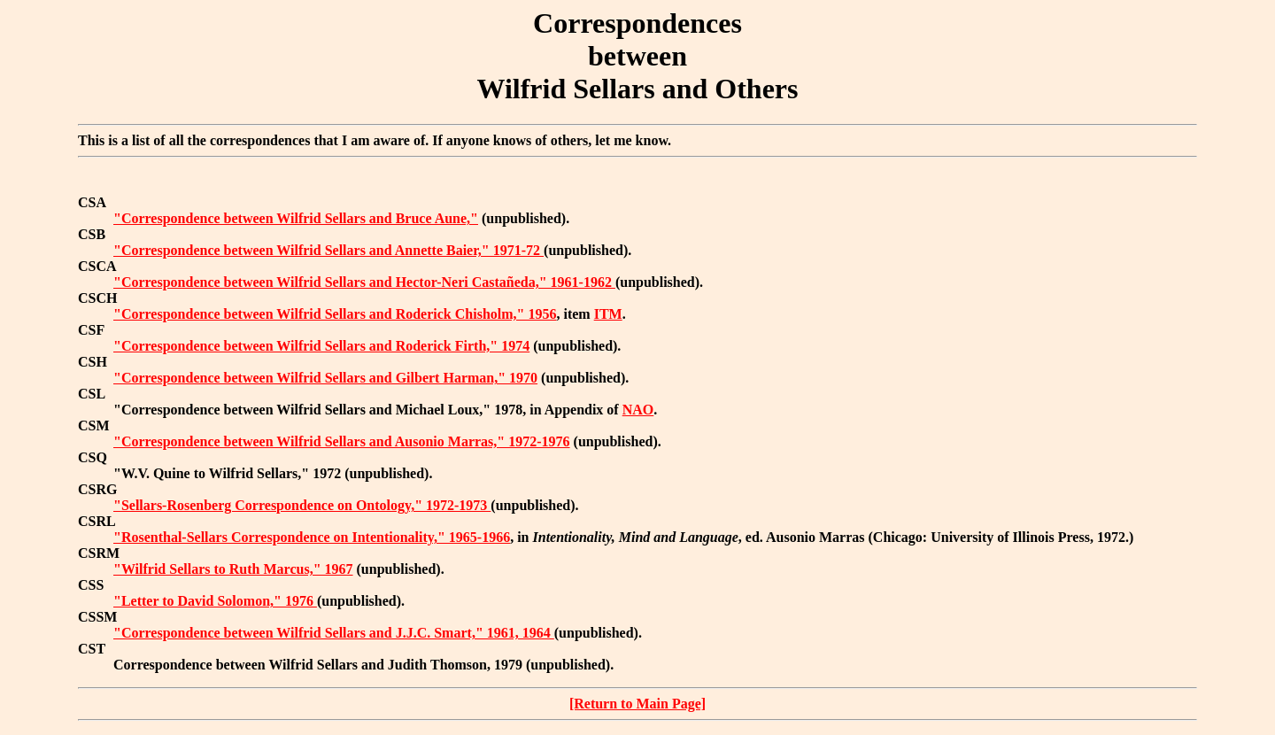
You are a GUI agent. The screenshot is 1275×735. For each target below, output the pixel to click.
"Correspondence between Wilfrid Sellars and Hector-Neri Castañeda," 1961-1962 (364, 282)
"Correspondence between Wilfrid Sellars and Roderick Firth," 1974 (321, 345)
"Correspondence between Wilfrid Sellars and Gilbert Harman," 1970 (325, 377)
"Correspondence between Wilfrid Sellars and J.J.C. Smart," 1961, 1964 (333, 632)
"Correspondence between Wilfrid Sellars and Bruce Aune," (295, 218)
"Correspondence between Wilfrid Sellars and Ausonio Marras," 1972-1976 (341, 441)
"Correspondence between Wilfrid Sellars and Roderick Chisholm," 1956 (334, 313)
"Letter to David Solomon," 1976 (215, 600)
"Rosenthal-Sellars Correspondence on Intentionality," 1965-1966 (311, 537)
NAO (638, 409)
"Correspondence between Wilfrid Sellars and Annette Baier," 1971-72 (328, 250)
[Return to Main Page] (637, 703)
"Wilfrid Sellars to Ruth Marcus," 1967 (233, 568)
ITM (608, 313)
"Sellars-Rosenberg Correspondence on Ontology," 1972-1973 (302, 505)
